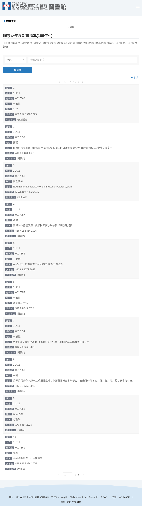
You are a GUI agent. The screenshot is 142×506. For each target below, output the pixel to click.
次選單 (71, 23)
